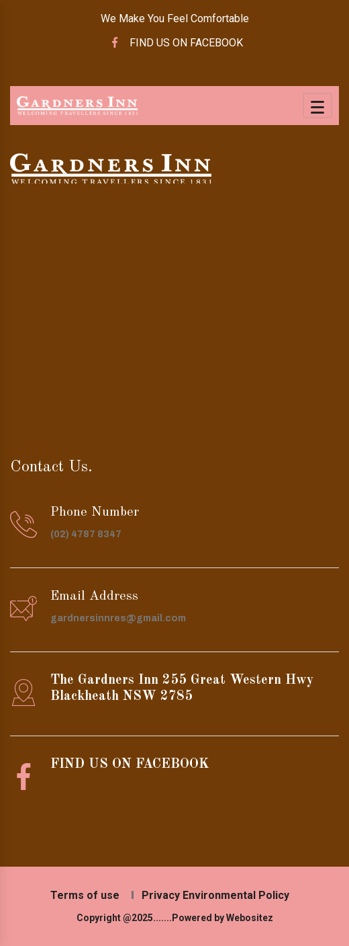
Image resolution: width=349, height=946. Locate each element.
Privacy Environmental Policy (215, 895)
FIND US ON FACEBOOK (176, 42)
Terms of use (84, 895)
